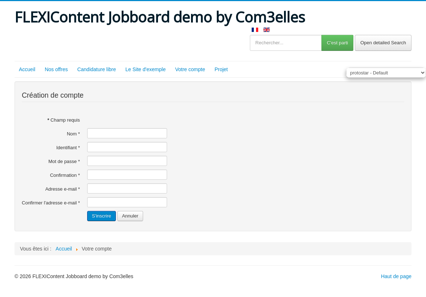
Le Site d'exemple (145, 69)
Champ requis (63, 120)
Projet (221, 69)
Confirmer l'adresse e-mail (51, 203)
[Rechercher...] (286, 43)
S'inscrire (101, 216)
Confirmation (65, 175)
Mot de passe (64, 161)
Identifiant (68, 147)
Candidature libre (96, 69)
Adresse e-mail (62, 189)
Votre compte (190, 69)
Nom (73, 134)
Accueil (27, 69)
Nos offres (56, 69)
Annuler (130, 216)
